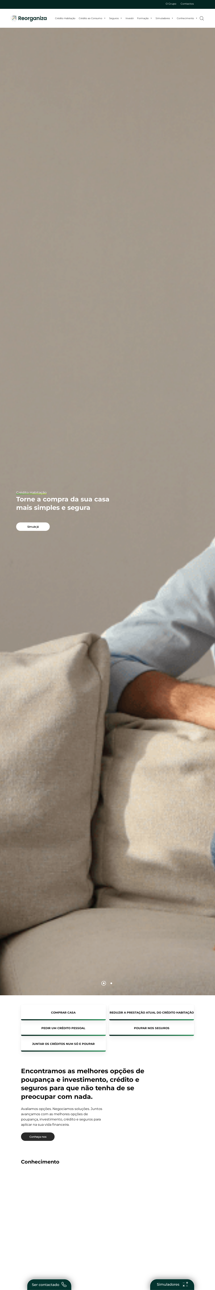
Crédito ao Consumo (92, 18)
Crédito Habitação (65, 18)
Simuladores (164, 18)
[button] (33, 526)
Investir (130, 18)
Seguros (115, 18)
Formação (144, 18)
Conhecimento (187, 18)
